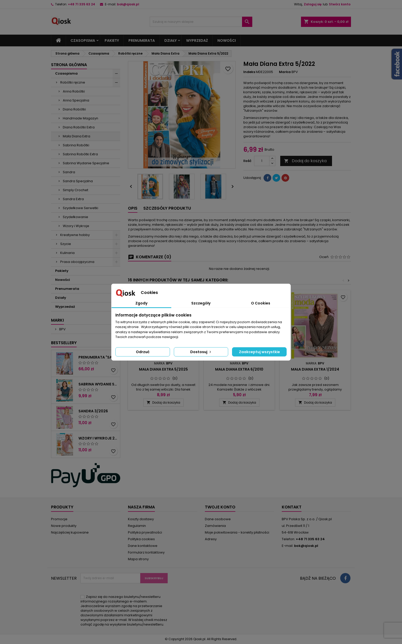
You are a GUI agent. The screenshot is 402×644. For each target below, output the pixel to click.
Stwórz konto (339, 4)
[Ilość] (261, 161)
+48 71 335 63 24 (81, 4)
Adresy (211, 539)
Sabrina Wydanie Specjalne (86, 163)
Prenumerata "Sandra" (98, 357)
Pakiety (112, 40)
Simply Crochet (75, 190)
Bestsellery (64, 343)
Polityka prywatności (145, 532)
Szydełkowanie (75, 216)
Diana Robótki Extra (79, 127)
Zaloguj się (312, 4)
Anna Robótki (74, 91)
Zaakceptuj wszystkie (259, 351)
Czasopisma (83, 40)
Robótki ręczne (72, 82)
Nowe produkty (63, 525)
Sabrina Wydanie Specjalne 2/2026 (98, 384)
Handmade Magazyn (80, 118)
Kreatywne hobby (75, 234)
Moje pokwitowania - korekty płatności (237, 532)
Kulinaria (67, 252)
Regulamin (137, 525)
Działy (170, 40)
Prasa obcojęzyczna (77, 261)
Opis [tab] (132, 208)
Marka (285, 72)
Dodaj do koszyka (305, 161)
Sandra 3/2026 (93, 411)
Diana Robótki (74, 109)
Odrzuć (142, 351)
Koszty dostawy (141, 519)
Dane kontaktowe (142, 545)
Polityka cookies (141, 539)
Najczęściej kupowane (70, 532)
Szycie (65, 243)
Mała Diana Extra (76, 136)
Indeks (249, 72)
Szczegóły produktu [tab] (167, 208)
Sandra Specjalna (78, 181)
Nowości (226, 40)
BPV (62, 329)
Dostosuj (201, 351)
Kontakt (292, 507)
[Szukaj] (201, 22)
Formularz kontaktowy (146, 552)
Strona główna (69, 65)
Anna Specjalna (76, 100)
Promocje (59, 519)
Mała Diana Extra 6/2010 (239, 369)
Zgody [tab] (141, 303)
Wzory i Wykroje (76, 225)
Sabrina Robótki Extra (80, 154)
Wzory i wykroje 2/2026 (98, 438)
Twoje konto (220, 507)
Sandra (69, 172)
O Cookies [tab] (260, 303)
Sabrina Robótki (76, 145)
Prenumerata (141, 40)
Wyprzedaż (197, 40)
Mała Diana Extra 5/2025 (163, 369)
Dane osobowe (218, 519)
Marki (57, 320)
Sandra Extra (73, 199)
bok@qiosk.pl (128, 4)
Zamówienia (215, 525)
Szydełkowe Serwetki (80, 208)
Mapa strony (138, 559)
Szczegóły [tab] (200, 303)
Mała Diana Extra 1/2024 (315, 369)
